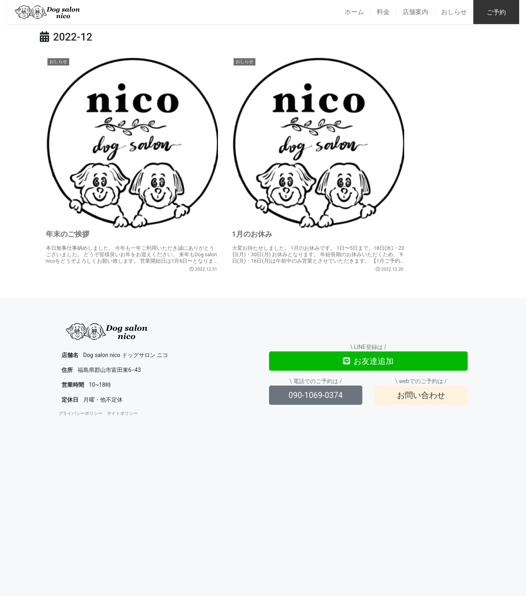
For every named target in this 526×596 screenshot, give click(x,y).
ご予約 (503, 12)
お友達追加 (368, 311)
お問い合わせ (421, 346)
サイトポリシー (122, 364)
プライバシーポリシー (80, 364)
